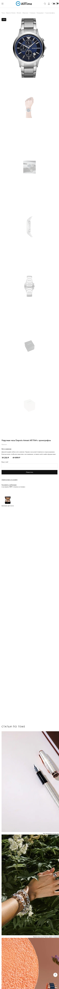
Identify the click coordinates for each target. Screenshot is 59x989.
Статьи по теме (13, 726)
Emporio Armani (10, 13)
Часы (3, 13)
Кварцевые (40, 13)
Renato (19, 13)
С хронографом (50, 13)
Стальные (32, 13)
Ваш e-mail (5, 462)
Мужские (25, 13)
